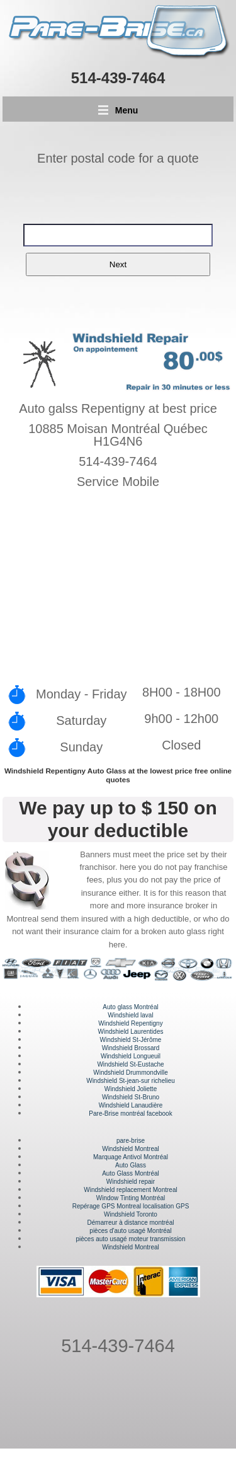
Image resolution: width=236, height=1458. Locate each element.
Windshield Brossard (131, 1047)
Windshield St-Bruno (130, 1097)
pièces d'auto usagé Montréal (130, 1230)
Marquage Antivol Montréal (130, 1157)
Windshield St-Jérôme (131, 1039)
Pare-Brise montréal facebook (130, 1113)
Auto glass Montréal (130, 1007)
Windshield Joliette (130, 1088)
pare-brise (130, 1140)
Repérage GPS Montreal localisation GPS (130, 1206)
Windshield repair (130, 1181)
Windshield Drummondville (130, 1072)
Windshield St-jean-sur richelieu (130, 1080)
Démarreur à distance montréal (130, 1222)
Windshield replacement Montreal (130, 1189)
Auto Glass (130, 1165)
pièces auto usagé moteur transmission (131, 1238)
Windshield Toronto (130, 1214)
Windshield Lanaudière (131, 1105)
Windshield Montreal (130, 1148)
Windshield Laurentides (131, 1031)
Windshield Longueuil (130, 1056)
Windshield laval (130, 1015)
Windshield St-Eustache (130, 1064)
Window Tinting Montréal (131, 1198)
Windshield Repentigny (130, 1023)
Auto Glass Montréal (130, 1173)
